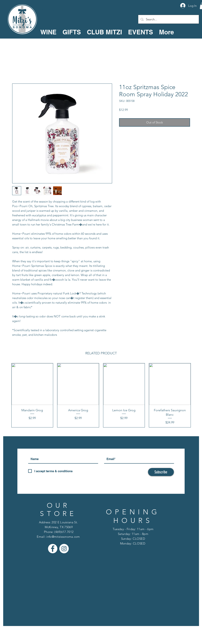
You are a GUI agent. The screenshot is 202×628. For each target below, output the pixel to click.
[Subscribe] (161, 472)
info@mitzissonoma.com (63, 537)
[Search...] (168, 19)
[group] (101, 395)
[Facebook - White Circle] (52, 548)
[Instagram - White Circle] (64, 548)
